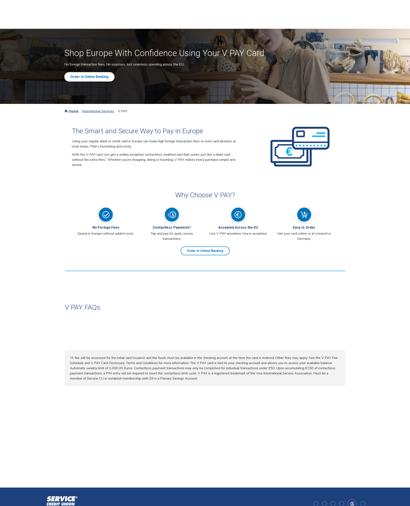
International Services (98, 111)
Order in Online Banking (89, 77)
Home (73, 111)
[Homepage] (61, 503)
